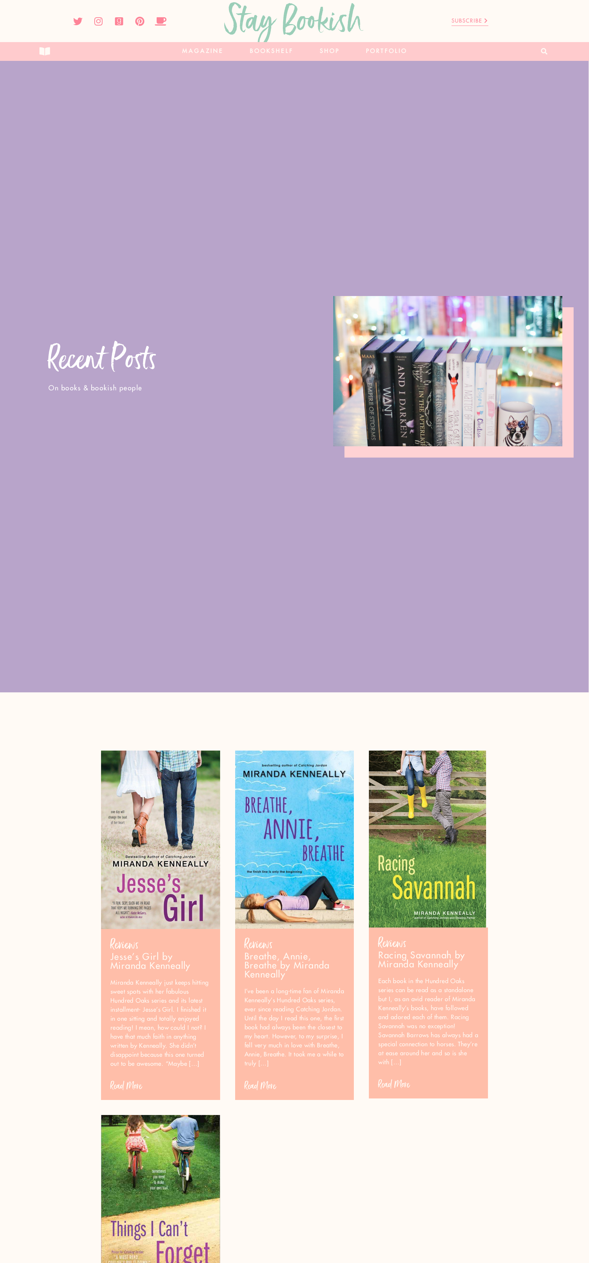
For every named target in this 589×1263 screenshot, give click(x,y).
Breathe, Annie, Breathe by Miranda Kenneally (287, 965)
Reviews (124, 944)
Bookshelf (271, 51)
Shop (330, 51)
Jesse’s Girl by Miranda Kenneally (150, 962)
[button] (544, 51)
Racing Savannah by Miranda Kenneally (421, 960)
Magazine (203, 51)
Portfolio (386, 51)
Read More (126, 1086)
